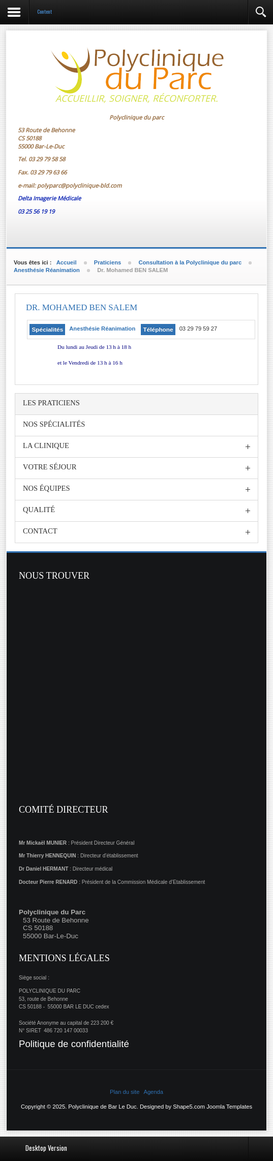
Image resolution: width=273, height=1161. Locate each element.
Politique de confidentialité (74, 1043)
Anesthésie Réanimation (102, 328)
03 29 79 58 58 (46, 159)
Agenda (153, 1092)
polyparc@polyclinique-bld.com (79, 185)
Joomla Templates (229, 1107)
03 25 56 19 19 (36, 211)
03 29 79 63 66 (48, 172)
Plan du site (124, 1092)
